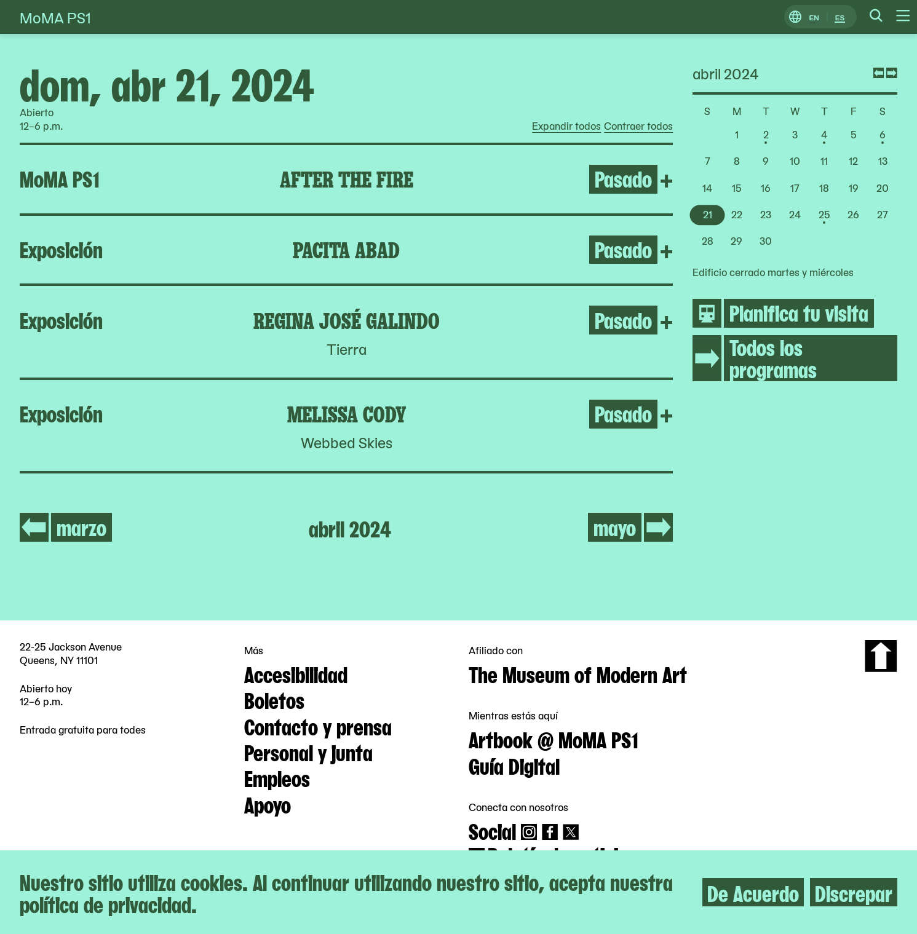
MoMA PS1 (55, 16)
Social (492, 830)
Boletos (274, 699)
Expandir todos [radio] (566, 126)
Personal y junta (308, 751)
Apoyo (267, 804)
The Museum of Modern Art (578, 673)
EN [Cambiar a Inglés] (814, 17)
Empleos (277, 777)
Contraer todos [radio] (638, 126)
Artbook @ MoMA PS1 (553, 738)
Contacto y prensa (318, 726)
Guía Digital (514, 765)
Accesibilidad (295, 673)
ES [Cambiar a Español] (840, 17)
